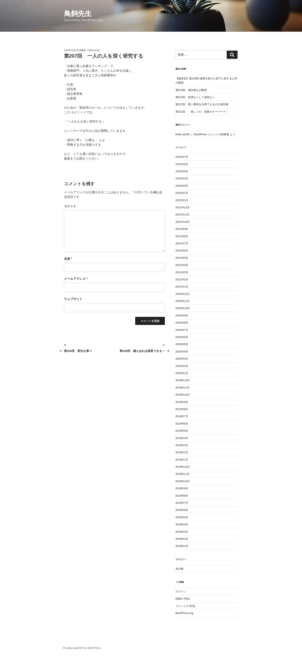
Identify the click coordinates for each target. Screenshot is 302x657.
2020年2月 (181, 366)
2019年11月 (182, 387)
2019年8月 (181, 409)
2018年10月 (182, 481)
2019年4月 (181, 438)
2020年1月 (181, 373)
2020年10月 (182, 308)
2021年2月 (181, 279)
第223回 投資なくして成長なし (195, 97)
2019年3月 (181, 445)
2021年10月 (182, 221)
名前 (68, 258)
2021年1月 (181, 286)
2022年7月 (181, 156)
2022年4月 (181, 178)
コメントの (185, 605)
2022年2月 (181, 192)
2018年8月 (181, 495)
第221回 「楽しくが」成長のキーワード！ (201, 111)
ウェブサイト (73, 299)
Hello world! (182, 134)
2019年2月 (181, 452)
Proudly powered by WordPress (82, 647)
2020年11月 (182, 301)
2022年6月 (181, 164)
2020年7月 (181, 329)
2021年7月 (181, 243)
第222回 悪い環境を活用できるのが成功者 (201, 104)
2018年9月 (181, 488)
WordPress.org (184, 613)
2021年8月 (181, 236)
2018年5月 (181, 517)
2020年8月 (181, 322)
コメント (70, 206)
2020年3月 (181, 358)
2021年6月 (181, 250)
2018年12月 (182, 466)
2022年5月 (181, 171)
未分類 (179, 568)
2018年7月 (181, 502)
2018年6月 (181, 509)
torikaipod (93, 50)
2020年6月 (181, 337)
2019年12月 (182, 380)
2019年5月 (181, 430)
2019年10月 (182, 394)
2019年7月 (181, 416)
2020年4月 (181, 351)
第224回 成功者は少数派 (191, 90)
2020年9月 (181, 315)
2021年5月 (181, 257)
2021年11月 (182, 214)
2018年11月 (182, 473)
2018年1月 (181, 546)
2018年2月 (181, 538)
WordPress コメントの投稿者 (211, 134)
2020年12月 (182, 293)
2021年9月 (181, 228)
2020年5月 (181, 344)
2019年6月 (181, 423)
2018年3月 (181, 531)
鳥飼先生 (78, 14)
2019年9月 (181, 402)
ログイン (180, 591)
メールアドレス (76, 278)
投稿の (182, 598)
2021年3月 (181, 272)
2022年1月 (181, 200)
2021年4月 (181, 265)
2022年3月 (181, 185)
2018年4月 (181, 524)
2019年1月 (181, 459)
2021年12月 (182, 207)
